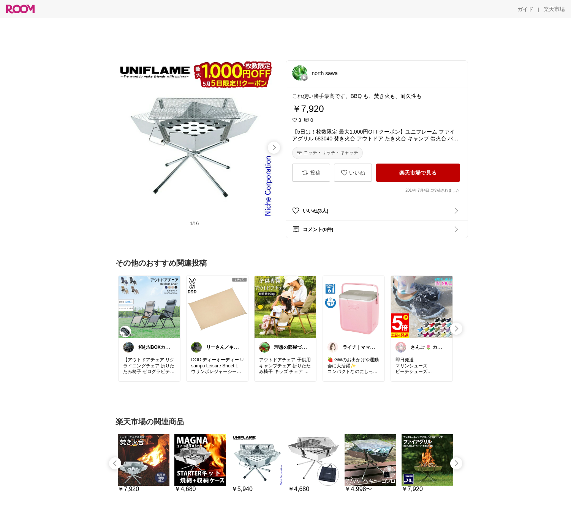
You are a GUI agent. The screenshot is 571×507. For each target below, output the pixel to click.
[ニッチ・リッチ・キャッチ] (327, 153)
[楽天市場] (554, 9)
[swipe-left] (115, 463)
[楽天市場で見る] (418, 173)
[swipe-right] (274, 148)
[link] (149, 306)
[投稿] (311, 173)
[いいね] (353, 173)
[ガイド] (525, 9)
